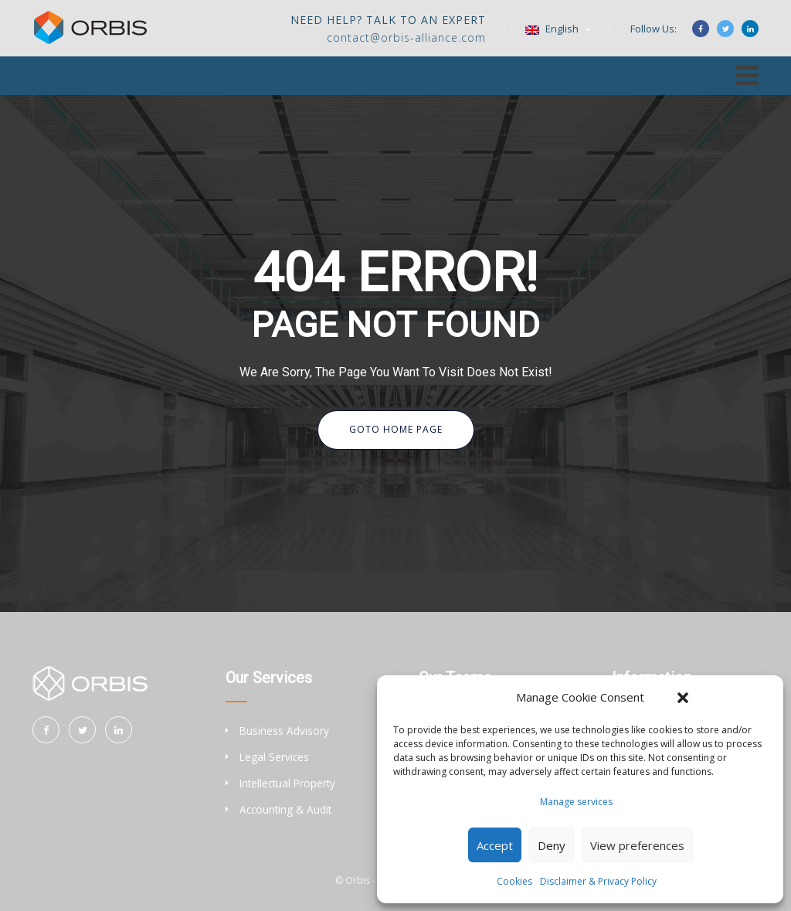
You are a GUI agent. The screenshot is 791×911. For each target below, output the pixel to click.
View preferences (637, 845)
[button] (683, 697)
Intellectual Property (287, 783)
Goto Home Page (396, 429)
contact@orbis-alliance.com (406, 37)
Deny (551, 845)
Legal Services (274, 757)
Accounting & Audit (285, 809)
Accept (495, 845)
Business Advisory (284, 730)
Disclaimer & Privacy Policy (598, 881)
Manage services (576, 801)
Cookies (514, 881)
